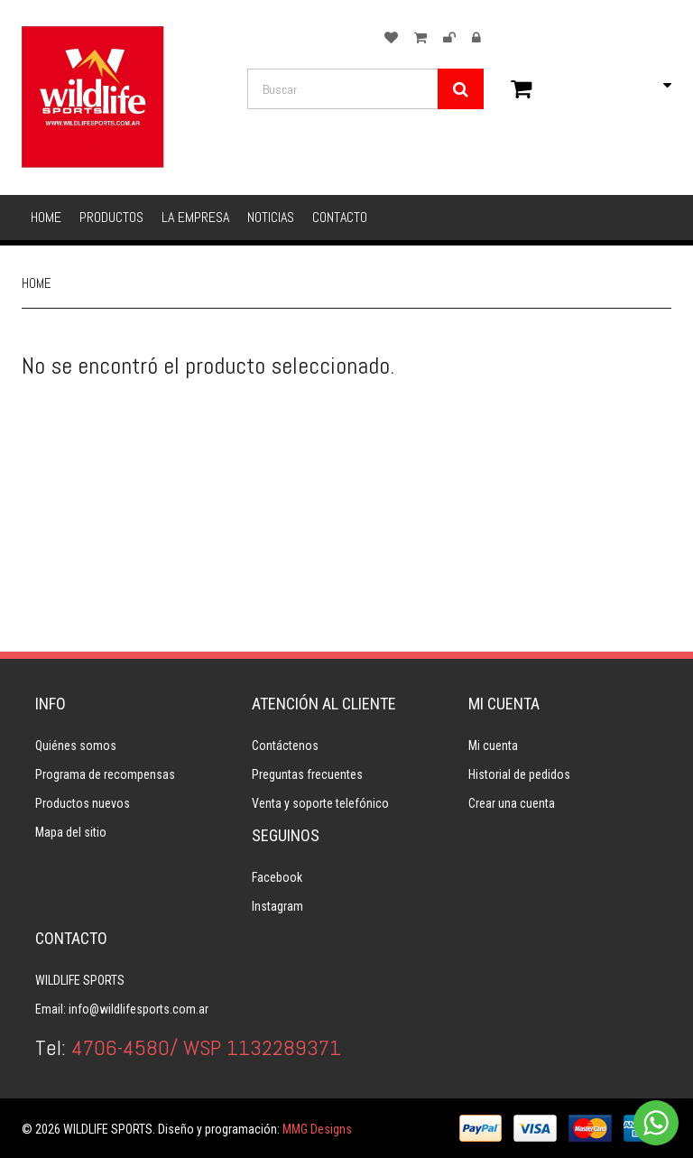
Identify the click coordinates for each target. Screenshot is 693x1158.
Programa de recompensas (105, 774)
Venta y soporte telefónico (320, 803)
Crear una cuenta (511, 803)
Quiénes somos (75, 745)
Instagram (277, 906)
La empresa (195, 217)
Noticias (270, 217)
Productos (111, 217)
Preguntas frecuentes (307, 774)
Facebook (277, 877)
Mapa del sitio (70, 832)
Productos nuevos (82, 803)
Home (46, 217)
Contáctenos (285, 745)
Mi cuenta (493, 745)
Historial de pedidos (519, 774)
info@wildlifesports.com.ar (138, 1009)
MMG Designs (317, 1129)
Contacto (339, 217)
